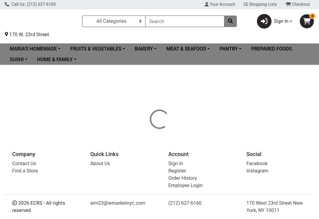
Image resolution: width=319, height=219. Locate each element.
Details (149, 152)
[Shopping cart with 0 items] (307, 22)
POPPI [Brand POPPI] (201, 175)
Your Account (220, 4)
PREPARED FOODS (271, 51)
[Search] (184, 22)
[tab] (149, 152)
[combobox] (184, 22)
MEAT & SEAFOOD (186, 51)
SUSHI (17, 62)
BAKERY (144, 51)
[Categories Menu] (113, 22)
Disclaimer (176, 152)
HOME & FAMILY (55, 62)
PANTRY (228, 51)
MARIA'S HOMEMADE (33, 51)
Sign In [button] (273, 22)
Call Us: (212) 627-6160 (30, 4)
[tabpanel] (226, 178)
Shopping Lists (260, 4)
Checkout (298, 4)
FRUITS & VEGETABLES (95, 51)
